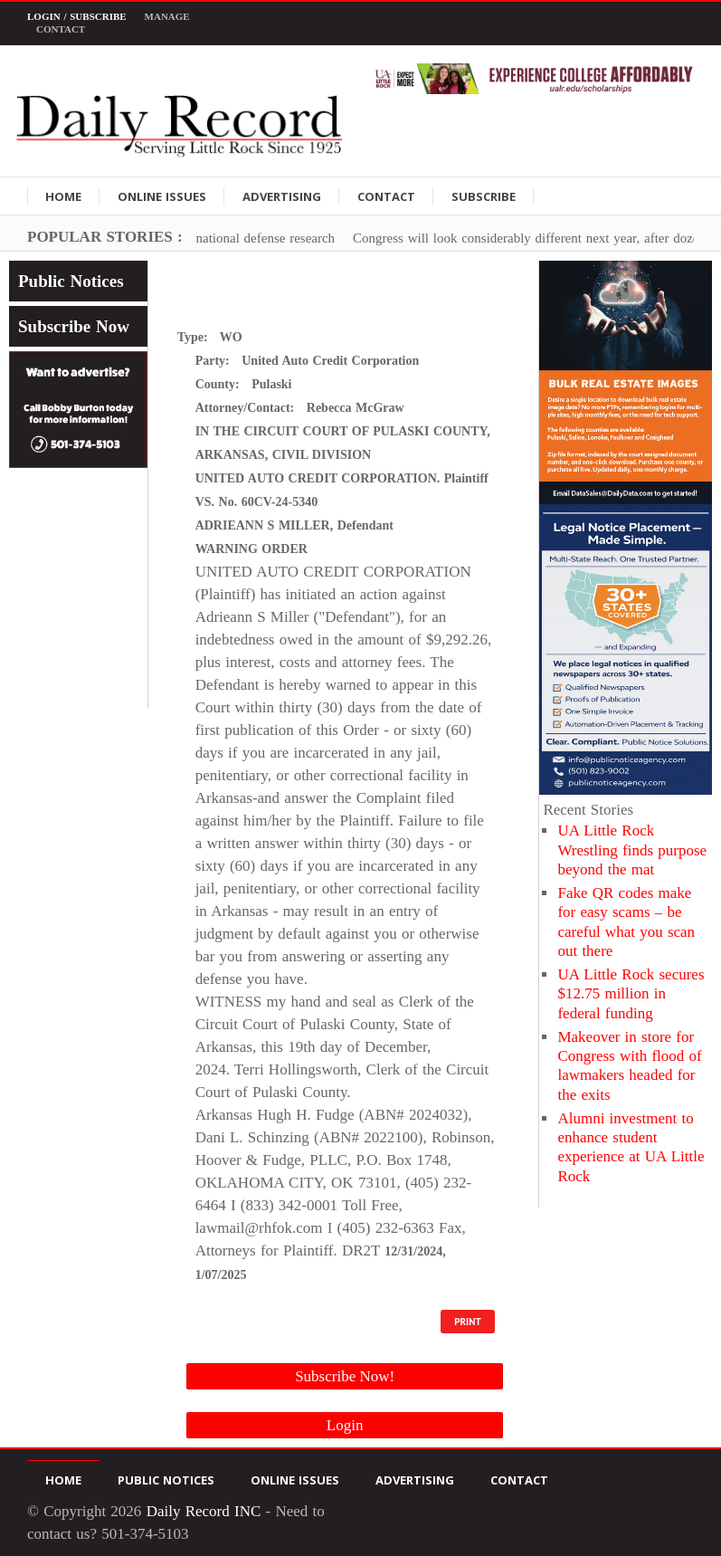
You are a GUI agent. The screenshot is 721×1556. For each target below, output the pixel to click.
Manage (167, 16)
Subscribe (483, 196)
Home (63, 196)
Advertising (281, 196)
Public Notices (71, 281)
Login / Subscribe (77, 16)
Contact (60, 29)
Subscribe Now (73, 326)
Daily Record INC (204, 1511)
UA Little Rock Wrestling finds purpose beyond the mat (632, 850)
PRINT (467, 1321)
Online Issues (162, 196)
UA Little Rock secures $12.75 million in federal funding (630, 994)
